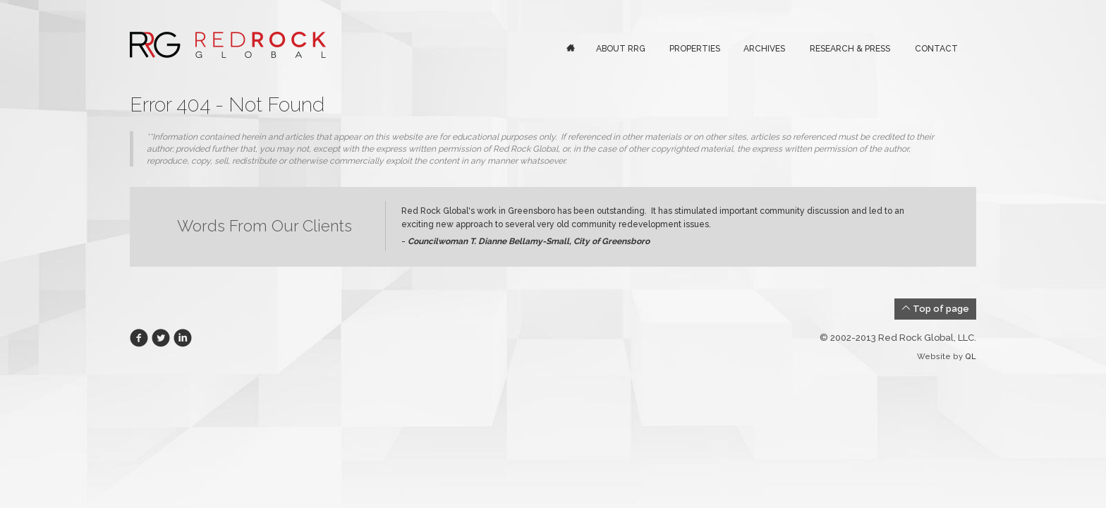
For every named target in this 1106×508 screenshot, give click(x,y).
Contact (936, 49)
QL (970, 356)
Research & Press (850, 49)
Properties (694, 49)
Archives (764, 49)
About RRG (620, 49)
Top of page (935, 308)
